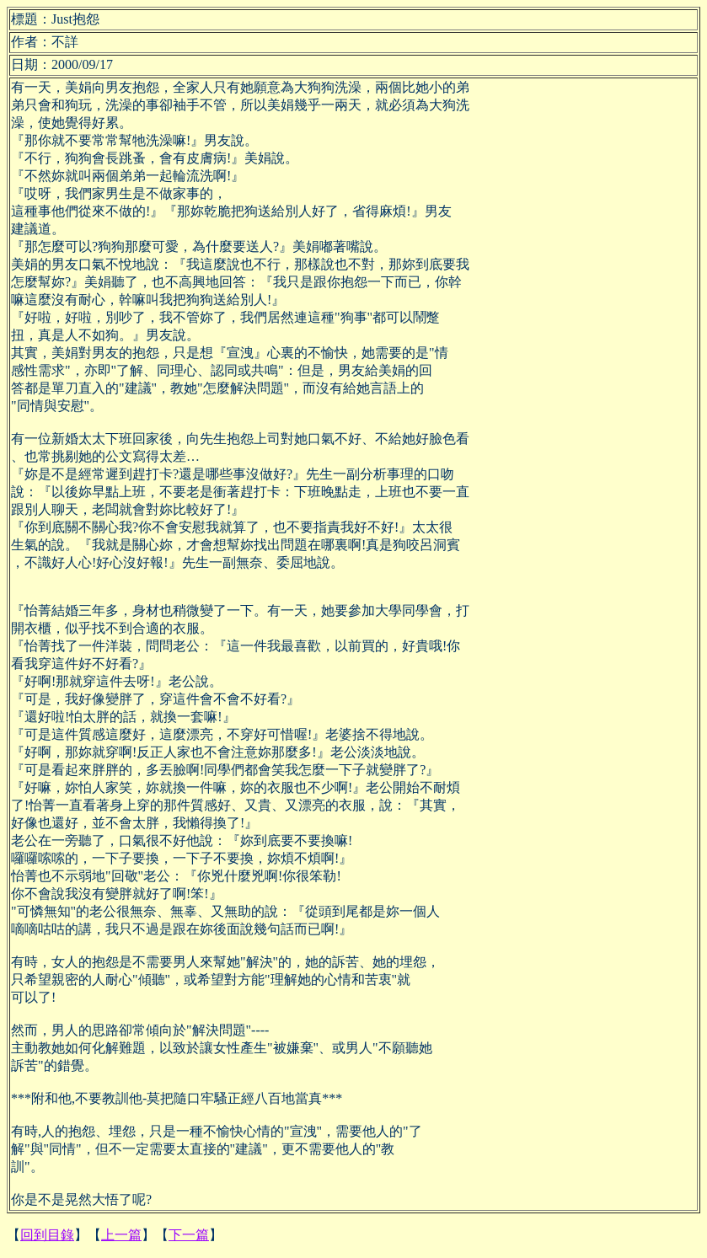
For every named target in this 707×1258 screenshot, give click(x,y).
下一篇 (189, 1235)
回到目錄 (47, 1235)
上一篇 (121, 1235)
